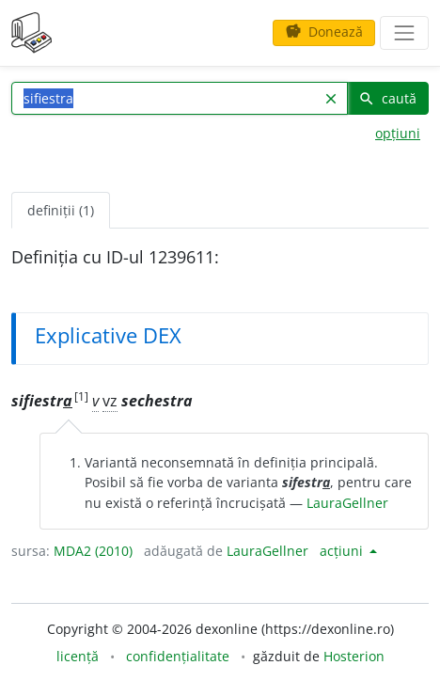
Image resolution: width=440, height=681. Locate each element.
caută (387, 98)
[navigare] (404, 33)
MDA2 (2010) (93, 551)
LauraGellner (347, 503)
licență (77, 656)
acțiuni (343, 551)
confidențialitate (177, 656)
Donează (324, 31)
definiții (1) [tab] (60, 210)
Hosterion (354, 656)
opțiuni (397, 133)
